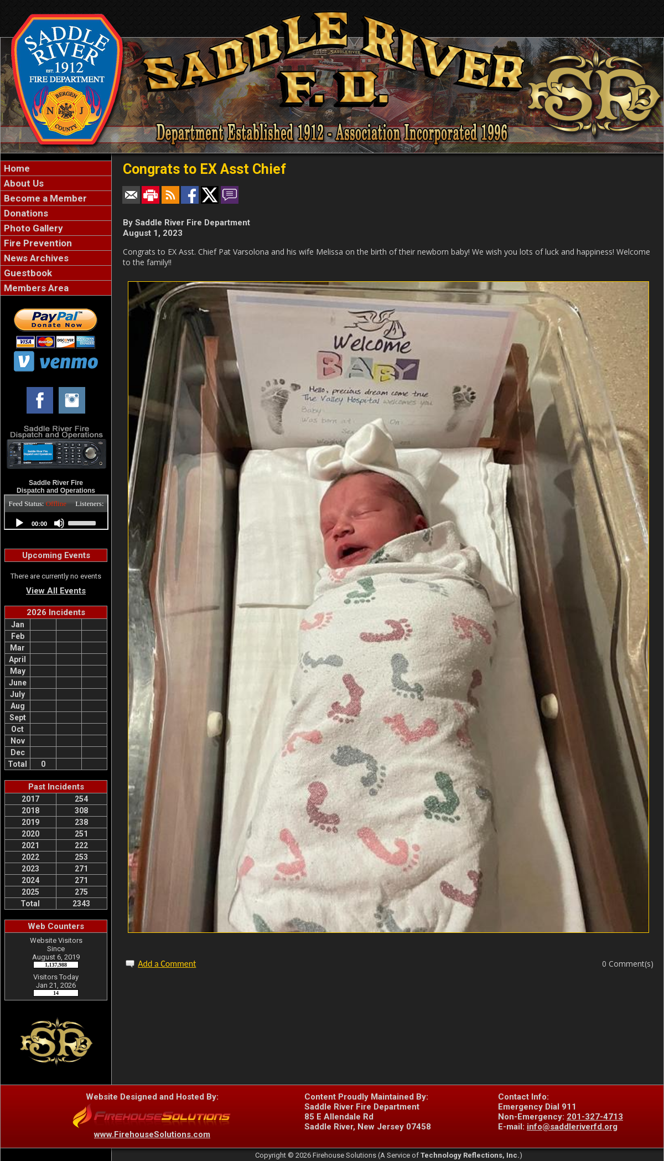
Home (16, 168)
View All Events (56, 591)
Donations (25, 213)
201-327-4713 (595, 1117)
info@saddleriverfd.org (572, 1127)
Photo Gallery (32, 228)
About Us (23, 183)
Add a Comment (167, 963)
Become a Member (44, 198)
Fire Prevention (37, 243)
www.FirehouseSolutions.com (152, 1134)
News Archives (35, 258)
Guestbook (27, 272)
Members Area (35, 287)
